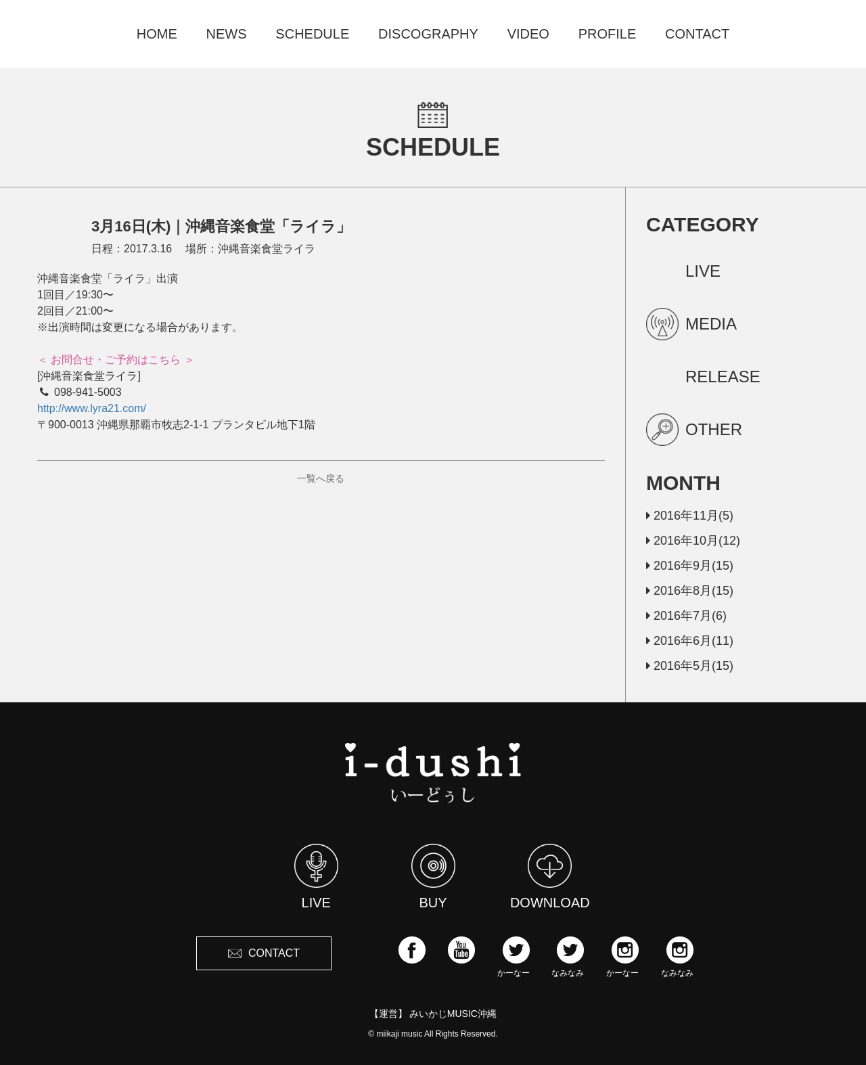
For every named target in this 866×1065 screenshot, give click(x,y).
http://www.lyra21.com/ (91, 408)
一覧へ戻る (320, 478)
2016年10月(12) (693, 540)
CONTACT (697, 34)
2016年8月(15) (689, 590)
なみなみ (567, 956)
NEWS (226, 34)
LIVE (316, 876)
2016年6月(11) (689, 641)
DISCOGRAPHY (428, 34)
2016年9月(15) (689, 565)
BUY (433, 876)
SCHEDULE (312, 34)
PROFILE (607, 34)
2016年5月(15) (689, 666)
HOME (157, 34)
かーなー (513, 956)
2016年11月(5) (689, 515)
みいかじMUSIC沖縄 (453, 1013)
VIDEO (528, 34)
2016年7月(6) (686, 615)
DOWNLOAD (550, 876)
